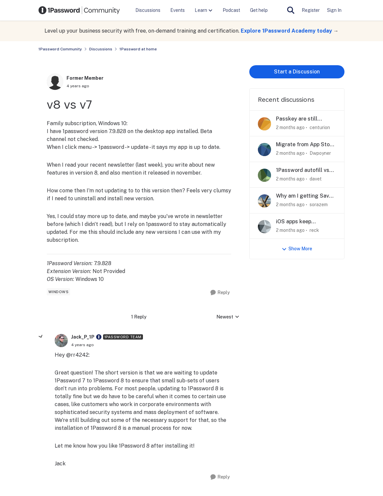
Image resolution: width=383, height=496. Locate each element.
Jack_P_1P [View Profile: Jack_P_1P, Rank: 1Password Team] (83, 337)
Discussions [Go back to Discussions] (100, 49)
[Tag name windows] (58, 291)
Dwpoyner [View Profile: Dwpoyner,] (320, 153)
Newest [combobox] (227, 317)
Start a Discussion (297, 72)
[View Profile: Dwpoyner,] (264, 149)
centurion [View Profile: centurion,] (320, 127)
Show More (297, 249)
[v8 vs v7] (82, 345)
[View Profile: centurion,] (264, 123)
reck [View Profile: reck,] (314, 230)
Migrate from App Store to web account (305, 144)
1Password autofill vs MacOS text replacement (302, 170)
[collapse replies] (41, 337)
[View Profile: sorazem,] (264, 200)
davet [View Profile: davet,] (316, 178)
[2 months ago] (290, 127)
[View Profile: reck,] (264, 226)
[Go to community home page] (79, 10)
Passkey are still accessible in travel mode (300, 119)
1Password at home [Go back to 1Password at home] (138, 49)
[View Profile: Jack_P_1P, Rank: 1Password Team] (61, 340)
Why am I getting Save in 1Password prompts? (305, 196)
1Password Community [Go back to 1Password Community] (60, 49)
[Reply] (220, 292)
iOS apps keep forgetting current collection (298, 221)
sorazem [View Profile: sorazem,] (319, 204)
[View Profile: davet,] (264, 175)
